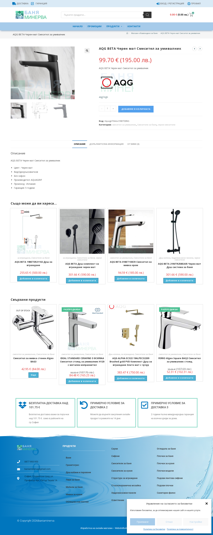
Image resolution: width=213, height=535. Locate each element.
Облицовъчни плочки (77, 501)
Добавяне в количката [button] (33, 278)
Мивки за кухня (74, 494)
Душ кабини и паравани (78, 472)
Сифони (115, 456)
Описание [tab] (79, 144)
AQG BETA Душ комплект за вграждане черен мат (82, 265)
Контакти (134, 26)
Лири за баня (73, 479)
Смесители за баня (147, 124)
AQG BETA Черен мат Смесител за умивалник (180, 33)
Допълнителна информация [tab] (106, 144)
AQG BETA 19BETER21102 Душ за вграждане (33, 263)
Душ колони (164, 257)
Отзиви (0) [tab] (133, 144)
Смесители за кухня (121, 470)
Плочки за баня (165, 456)
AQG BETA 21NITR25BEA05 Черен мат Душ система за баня (179, 265)
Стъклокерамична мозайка (126, 485)
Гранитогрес (72, 465)
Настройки (196, 521)
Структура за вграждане (124, 478)
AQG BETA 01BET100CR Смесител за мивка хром (131, 263)
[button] (206, 503)
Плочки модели (165, 470)
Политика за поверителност (180, 529)
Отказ (169, 521)
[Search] (147, 15)
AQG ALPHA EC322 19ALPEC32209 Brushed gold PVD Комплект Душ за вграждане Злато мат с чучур (131, 361)
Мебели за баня (74, 487)
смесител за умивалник (124, 124)
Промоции (94, 26)
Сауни (114, 448)
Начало (78, 26)
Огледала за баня (166, 448)
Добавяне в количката (135, 109)
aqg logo (103, 96)
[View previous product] (194, 49)
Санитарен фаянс (166, 493)
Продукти (114, 26)
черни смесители (166, 124)
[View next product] (200, 49)
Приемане (143, 521)
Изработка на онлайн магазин (96, 528)
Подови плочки (165, 485)
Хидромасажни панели (182, 257)
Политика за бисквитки (154, 529)
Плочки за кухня (165, 463)
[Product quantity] (107, 108)
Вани (68, 457)
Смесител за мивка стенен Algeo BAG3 (33, 360)
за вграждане (23, 257)
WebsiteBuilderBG (124, 528)
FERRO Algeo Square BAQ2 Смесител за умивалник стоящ (179, 360)
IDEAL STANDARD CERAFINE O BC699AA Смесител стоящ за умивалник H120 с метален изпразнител (82, 361)
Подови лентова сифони (170, 478)
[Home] (127, 33)
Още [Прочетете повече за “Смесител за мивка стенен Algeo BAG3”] (33, 375)
